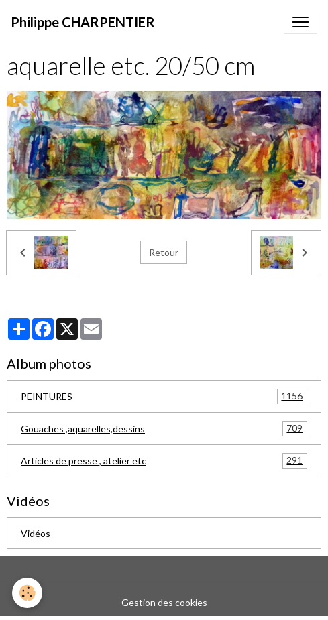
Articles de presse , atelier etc (164, 461)
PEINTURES (164, 396)
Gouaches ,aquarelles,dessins (164, 428)
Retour (163, 252)
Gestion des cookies (164, 602)
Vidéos (35, 533)
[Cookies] (27, 593)
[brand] (83, 22)
